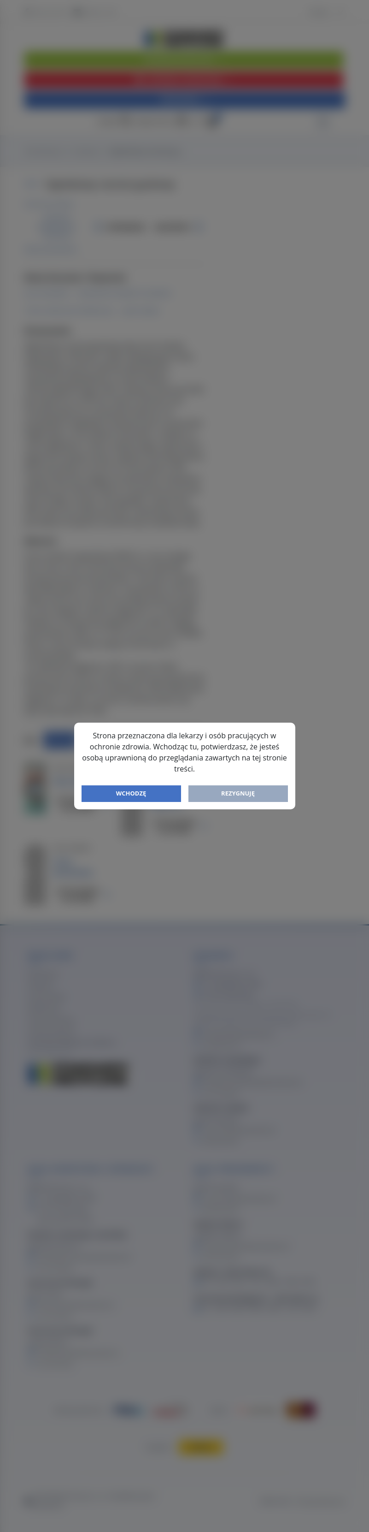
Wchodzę (131, 793)
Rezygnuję (238, 793)
